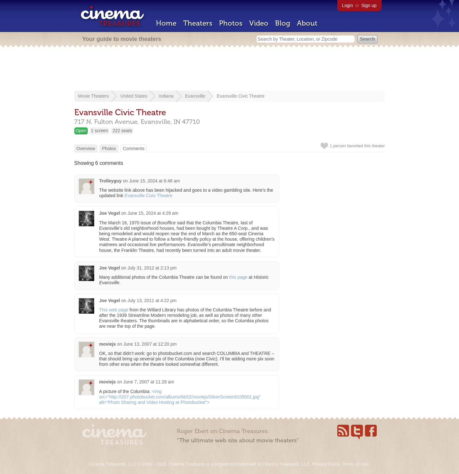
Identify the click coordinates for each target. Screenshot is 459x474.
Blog (282, 23)
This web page (113, 309)
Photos (230, 23)
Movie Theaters (93, 96)
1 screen (99, 130)
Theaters (197, 23)
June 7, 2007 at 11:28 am (148, 381)
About (307, 23)
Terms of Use (355, 464)
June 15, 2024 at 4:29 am (152, 213)
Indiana (166, 96)
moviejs (107, 344)
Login (347, 5)
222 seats (122, 130)
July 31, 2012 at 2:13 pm (151, 267)
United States (133, 96)
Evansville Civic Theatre (241, 96)
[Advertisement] (229, 69)
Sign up (368, 5)
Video (258, 23)
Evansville (195, 96)
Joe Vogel (109, 213)
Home (166, 23)
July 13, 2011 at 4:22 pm (151, 300)
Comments (133, 148)
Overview (86, 148)
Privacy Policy (326, 464)
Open (81, 130)
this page (238, 277)
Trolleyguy (110, 180)
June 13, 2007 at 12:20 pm (150, 344)
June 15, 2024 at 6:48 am (154, 180)
